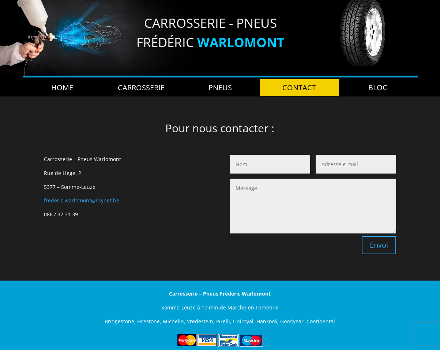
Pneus (220, 87)
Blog (378, 87)
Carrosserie (141, 87)
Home (62, 87)
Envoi (379, 245)
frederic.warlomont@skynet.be (81, 200)
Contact (299, 87)
